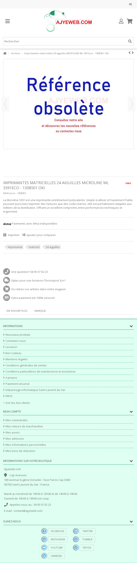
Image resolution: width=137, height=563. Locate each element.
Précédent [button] (5, 104)
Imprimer (13, 235)
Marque (40, 311)
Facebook (57, 531)
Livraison (11, 347)
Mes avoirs (13, 432)
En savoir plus (17, 311)
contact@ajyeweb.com (28, 511)
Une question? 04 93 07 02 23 (29, 272)
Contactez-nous (16, 341)
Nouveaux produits (18, 335)
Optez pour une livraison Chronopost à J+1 (38, 280)
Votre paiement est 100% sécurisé (33, 298)
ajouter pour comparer (41, 235)
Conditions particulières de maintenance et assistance (41, 371)
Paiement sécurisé (18, 384)
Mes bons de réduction (20, 451)
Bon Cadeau (13, 353)
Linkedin (56, 556)
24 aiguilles (53, 247)
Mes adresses (15, 438)
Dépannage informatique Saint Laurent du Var (35, 390)
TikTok (86, 547)
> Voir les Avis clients (16, 403)
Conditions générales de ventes (26, 365)
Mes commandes (17, 420)
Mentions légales (17, 359)
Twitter (87, 531)
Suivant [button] (131, 104)
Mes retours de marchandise (24, 426)
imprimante (15, 247)
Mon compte (12, 411)
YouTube (57, 547)
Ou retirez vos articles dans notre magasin (38, 289)
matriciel (34, 247)
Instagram (58, 539)
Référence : (10, 193)
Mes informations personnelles (26, 445)
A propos (11, 377)
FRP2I (9, 396)
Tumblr (87, 539)
